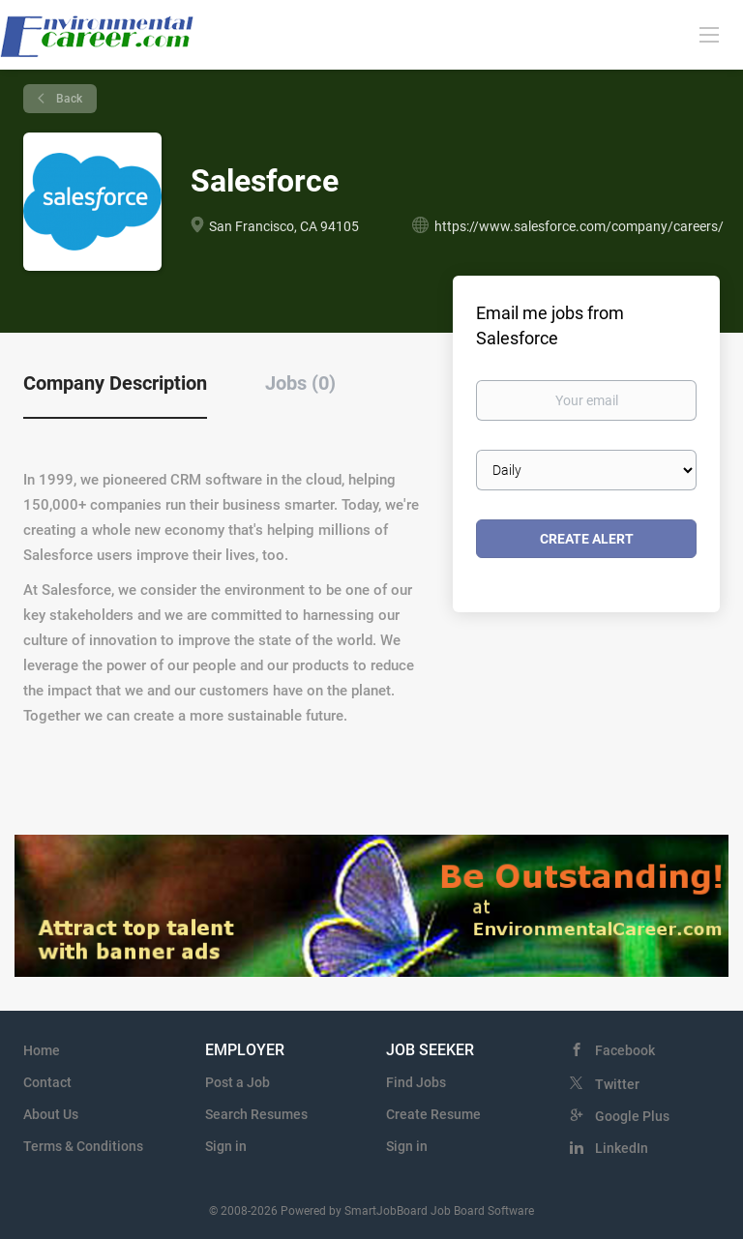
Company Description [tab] (115, 383)
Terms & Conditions (83, 1146)
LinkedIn (621, 1148)
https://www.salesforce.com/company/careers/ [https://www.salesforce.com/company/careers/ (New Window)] (579, 226)
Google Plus (632, 1116)
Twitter (617, 1084)
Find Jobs (416, 1082)
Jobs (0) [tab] (300, 383)
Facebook (625, 1050)
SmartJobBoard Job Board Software (439, 1211)
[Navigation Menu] (709, 33)
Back (67, 98)
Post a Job (237, 1082)
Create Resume (433, 1114)
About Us (50, 1114)
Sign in (226, 1146)
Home (41, 1050)
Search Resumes (256, 1114)
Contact (47, 1082)
